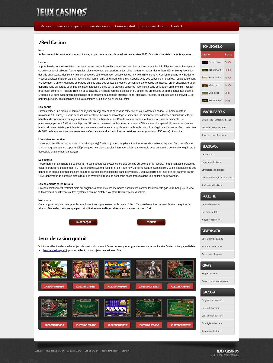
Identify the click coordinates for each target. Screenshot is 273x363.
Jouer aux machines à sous (214, 135)
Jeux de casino (99, 26)
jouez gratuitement (54, 286)
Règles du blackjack (211, 162)
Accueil (46, 26)
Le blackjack (208, 154)
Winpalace (214, 85)
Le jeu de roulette (211, 204)
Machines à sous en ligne (214, 127)
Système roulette (210, 212)
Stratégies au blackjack (213, 169)
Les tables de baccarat (212, 315)
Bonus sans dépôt (153, 26)
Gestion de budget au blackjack (217, 177)
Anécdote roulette (211, 219)
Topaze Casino (216, 69)
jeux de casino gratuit (55, 250)
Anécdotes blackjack (212, 185)
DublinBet (214, 92)
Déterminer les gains (212, 254)
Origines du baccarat (212, 300)
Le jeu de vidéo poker (212, 239)
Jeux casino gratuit (70, 26)
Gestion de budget (211, 331)
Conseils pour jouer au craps (215, 281)
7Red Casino (215, 100)
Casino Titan (215, 62)
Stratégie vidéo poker (212, 246)
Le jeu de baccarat (211, 308)
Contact (176, 26)
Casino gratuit (125, 26)
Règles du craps (209, 273)
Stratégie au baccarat (212, 323)
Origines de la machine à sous (216, 120)
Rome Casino (215, 77)
